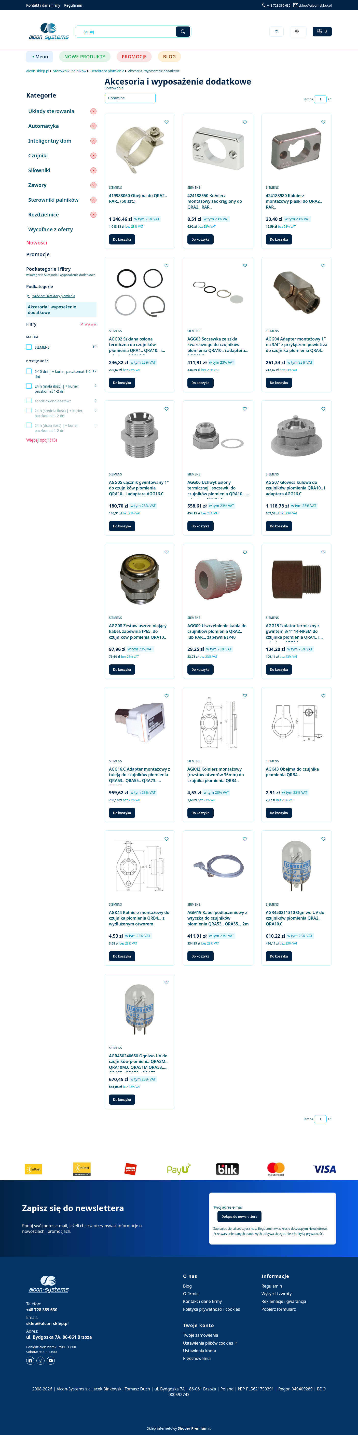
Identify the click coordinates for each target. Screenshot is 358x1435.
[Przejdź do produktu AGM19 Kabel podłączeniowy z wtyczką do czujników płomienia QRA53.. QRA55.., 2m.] (218, 866)
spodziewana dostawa (53, 401)
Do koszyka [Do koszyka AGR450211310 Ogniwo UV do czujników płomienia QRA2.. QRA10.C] (279, 956)
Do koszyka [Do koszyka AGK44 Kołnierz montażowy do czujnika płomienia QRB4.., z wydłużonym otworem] (122, 956)
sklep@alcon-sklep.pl (315, 5)
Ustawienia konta (199, 1351)
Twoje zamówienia (200, 1335)
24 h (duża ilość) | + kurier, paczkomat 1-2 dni (56, 428)
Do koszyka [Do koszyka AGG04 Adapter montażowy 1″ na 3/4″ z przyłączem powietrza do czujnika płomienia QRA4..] (279, 383)
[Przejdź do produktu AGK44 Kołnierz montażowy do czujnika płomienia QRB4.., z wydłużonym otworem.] (140, 866)
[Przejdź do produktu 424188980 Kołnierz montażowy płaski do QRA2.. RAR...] (296, 149)
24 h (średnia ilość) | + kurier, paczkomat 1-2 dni (59, 413)
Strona (308, 99)
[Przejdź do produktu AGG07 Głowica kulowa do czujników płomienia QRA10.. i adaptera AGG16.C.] (296, 436)
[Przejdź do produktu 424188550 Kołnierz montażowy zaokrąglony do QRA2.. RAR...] (218, 149)
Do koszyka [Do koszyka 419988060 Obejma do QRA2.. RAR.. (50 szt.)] (122, 239)
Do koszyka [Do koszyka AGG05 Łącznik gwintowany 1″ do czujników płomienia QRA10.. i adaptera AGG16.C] (122, 526)
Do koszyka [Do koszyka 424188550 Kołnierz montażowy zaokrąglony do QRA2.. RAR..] (200, 239)
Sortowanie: (115, 88)
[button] (183, 31)
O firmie (191, 1293)
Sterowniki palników (69, 71)
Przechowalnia (197, 1358)
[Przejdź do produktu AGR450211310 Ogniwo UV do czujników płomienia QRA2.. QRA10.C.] (296, 866)
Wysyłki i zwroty (276, 1293)
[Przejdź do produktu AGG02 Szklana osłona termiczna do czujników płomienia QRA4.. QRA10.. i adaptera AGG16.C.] (140, 292)
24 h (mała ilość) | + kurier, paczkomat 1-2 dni (57, 389)
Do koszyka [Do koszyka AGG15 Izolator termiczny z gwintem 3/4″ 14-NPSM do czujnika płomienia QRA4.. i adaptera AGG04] (279, 669)
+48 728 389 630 (279, 5)
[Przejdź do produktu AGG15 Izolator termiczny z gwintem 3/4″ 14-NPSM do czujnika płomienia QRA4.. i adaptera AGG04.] (296, 579)
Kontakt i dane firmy (43, 5)
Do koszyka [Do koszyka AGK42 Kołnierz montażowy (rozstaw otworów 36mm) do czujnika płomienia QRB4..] (200, 813)
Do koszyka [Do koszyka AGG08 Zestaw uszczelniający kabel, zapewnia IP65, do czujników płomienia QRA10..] (122, 669)
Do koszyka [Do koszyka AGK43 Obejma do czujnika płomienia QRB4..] (279, 813)
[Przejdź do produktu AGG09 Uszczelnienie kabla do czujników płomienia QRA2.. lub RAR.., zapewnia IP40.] (218, 579)
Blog (187, 1286)
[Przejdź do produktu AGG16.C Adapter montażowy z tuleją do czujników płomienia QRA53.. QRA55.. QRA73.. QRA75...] (140, 722)
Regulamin (73, 5)
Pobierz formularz (278, 1309)
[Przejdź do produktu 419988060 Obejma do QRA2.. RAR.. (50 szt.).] (140, 149)
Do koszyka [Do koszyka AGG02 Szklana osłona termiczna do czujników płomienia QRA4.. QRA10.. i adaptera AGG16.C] (122, 383)
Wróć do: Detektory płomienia (50, 296)
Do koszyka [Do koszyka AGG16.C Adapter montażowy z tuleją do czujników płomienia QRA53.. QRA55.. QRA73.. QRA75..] (122, 813)
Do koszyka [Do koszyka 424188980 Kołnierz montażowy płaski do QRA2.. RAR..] (279, 239)
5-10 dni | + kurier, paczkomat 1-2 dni (63, 374)
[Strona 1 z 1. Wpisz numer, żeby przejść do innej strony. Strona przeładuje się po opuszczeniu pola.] (320, 99)
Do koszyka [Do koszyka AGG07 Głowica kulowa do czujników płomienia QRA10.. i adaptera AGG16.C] (279, 526)
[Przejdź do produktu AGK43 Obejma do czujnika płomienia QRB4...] (296, 722)
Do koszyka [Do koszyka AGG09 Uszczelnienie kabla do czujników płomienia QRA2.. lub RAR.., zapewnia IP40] (200, 669)
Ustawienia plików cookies (208, 1343)
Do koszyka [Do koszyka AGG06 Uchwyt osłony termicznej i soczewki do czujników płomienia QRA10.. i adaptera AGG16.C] (200, 526)
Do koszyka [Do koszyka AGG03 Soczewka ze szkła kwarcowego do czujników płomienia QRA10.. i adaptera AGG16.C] (200, 383)
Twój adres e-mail (228, 1207)
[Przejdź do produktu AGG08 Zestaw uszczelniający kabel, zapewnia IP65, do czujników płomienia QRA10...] (140, 579)
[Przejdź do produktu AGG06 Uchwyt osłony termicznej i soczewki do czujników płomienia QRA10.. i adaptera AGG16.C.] (218, 436)
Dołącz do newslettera (239, 1216)
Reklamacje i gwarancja (283, 1301)
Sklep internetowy (177, 1428)
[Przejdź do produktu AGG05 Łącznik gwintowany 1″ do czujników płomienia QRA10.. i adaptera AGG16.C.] (140, 436)
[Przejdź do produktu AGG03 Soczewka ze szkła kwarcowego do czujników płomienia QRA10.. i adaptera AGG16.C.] (218, 292)
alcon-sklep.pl (37, 71)
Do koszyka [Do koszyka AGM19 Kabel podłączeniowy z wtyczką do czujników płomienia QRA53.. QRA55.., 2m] (200, 956)
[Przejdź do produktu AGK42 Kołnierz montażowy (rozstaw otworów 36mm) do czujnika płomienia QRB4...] (218, 722)
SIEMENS (42, 347)
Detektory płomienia (107, 71)
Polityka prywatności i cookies (211, 1309)
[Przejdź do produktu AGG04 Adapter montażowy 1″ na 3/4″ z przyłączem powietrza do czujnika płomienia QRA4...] (296, 292)
